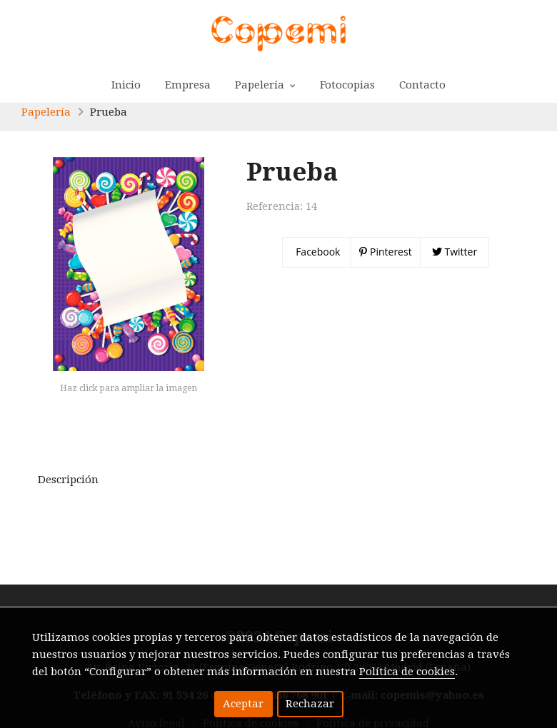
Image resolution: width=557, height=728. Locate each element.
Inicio (126, 85)
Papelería (46, 112)
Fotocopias (347, 85)
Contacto (422, 85)
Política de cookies (407, 671)
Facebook (317, 251)
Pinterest (385, 251)
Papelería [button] (265, 85)
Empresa (188, 85)
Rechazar (310, 703)
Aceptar (243, 703)
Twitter (454, 251)
